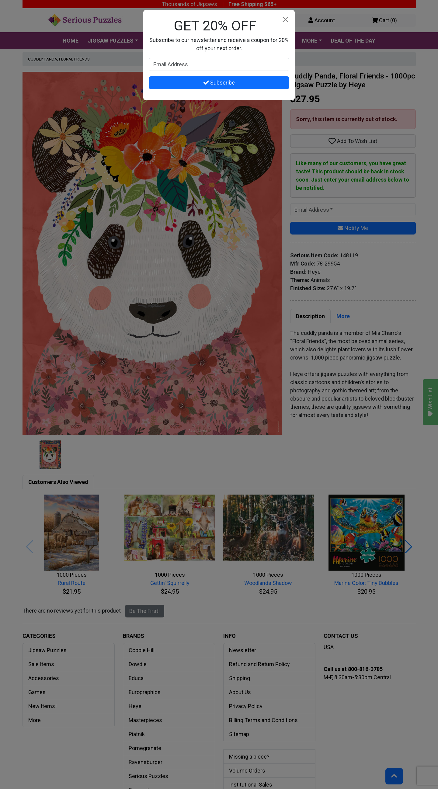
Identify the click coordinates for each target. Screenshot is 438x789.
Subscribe (219, 82)
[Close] (285, 20)
